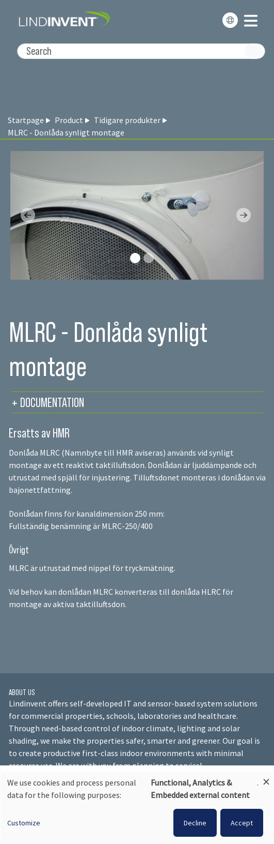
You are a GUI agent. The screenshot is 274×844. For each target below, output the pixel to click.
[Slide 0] (135, 258)
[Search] (141, 51)
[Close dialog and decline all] (266, 777)
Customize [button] (23, 822)
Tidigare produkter (127, 120)
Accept (242, 822)
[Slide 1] (148, 258)
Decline (195, 822)
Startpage (26, 120)
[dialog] (137, 807)
